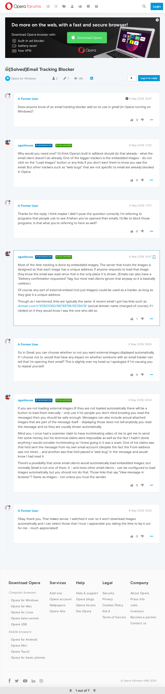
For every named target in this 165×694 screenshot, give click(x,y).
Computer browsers (22, 579)
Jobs (134, 592)
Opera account (61, 586)
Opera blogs (85, 586)
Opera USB (19, 611)
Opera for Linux (22, 599)
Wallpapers (58, 592)
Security (108, 580)
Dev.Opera (84, 598)
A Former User (28, 85)
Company (139, 569)
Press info (137, 586)
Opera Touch (20, 638)
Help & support (87, 580)
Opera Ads (57, 598)
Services (58, 569)
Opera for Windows (23, 65)
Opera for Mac (21, 593)
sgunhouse (25, 132)
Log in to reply (149, 65)
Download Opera (89, 24)
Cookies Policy (112, 592)
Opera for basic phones (28, 644)
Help (80, 569)
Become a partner (143, 604)
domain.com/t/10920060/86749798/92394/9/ (52, 293)
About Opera (139, 580)
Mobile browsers (20, 619)
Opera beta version (25, 605)
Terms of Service (114, 604)
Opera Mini (19, 632)
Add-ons (56, 580)
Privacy (107, 586)
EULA (106, 598)
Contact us (138, 610)
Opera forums (86, 592)
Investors (137, 598)
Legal (107, 569)
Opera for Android (24, 626)
